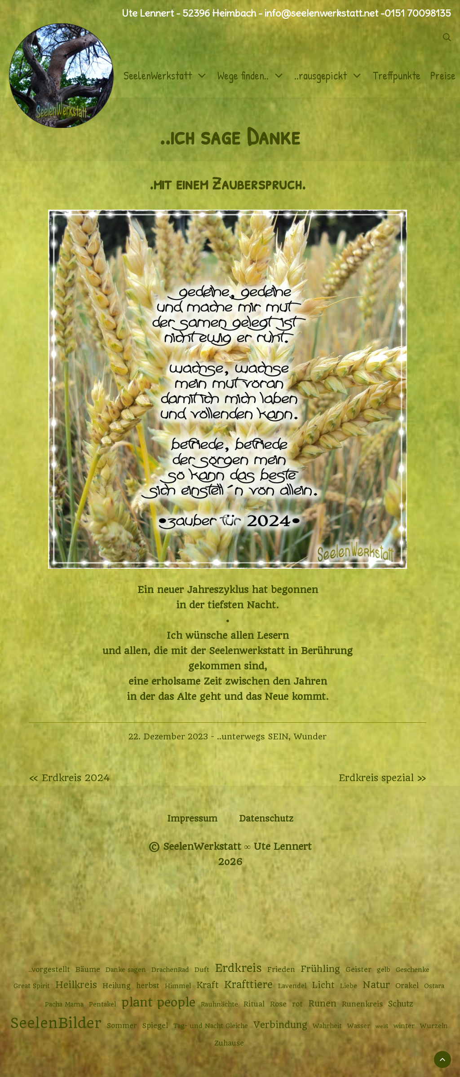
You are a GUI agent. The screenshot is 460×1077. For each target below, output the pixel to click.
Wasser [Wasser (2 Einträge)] (358, 1025)
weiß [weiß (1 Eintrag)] (382, 1026)
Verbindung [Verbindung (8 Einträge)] (280, 1025)
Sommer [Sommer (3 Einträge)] (122, 1026)
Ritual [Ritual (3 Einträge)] (254, 1004)
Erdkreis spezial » (382, 777)
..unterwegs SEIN (252, 736)
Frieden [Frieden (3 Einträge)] (281, 970)
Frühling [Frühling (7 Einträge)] (320, 969)
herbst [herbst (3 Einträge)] (147, 986)
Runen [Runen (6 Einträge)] (322, 1003)
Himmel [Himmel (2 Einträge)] (178, 985)
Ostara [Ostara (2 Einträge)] (434, 985)
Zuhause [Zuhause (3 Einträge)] (229, 1043)
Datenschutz (266, 818)
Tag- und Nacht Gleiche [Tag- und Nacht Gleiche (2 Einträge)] (210, 1025)
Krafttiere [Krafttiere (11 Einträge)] (248, 984)
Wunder (310, 736)
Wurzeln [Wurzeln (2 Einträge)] (434, 1025)
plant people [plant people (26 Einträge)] (158, 1002)
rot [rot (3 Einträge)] (297, 1004)
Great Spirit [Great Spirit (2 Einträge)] (31, 985)
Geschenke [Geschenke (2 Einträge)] (412, 969)
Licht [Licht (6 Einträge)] (323, 985)
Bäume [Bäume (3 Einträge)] (87, 970)
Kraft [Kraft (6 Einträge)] (207, 985)
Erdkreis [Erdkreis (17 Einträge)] (238, 968)
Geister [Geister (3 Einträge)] (358, 970)
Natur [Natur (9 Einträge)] (376, 984)
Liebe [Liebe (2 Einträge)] (348, 985)
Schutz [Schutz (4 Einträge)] (400, 1003)
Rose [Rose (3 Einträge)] (278, 1004)
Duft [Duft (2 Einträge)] (202, 969)
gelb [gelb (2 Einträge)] (383, 969)
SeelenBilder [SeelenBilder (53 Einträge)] (56, 1023)
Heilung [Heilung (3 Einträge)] (116, 986)
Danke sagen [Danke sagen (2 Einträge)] (126, 969)
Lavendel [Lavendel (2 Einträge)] (292, 985)
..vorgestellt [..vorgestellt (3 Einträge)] (49, 970)
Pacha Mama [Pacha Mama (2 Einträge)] (64, 1004)
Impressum (192, 818)
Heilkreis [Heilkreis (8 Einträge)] (76, 985)
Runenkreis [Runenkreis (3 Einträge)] (362, 1004)
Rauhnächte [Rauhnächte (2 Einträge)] (219, 1004)
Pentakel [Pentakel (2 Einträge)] (102, 1004)
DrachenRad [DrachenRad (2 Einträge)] (170, 969)
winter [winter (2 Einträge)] (404, 1025)
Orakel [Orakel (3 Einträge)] (407, 986)
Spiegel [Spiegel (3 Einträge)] (155, 1026)
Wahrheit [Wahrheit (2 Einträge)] (327, 1025)
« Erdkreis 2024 (69, 777)
